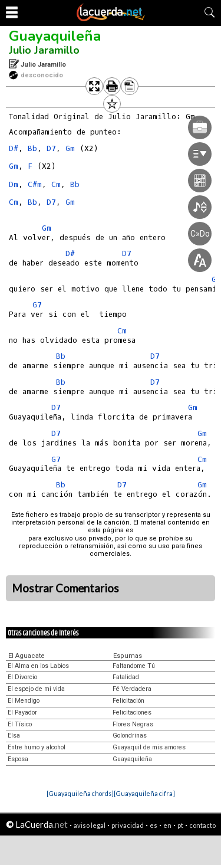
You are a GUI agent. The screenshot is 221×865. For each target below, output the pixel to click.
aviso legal (89, 825)
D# (13, 148)
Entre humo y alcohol (36, 747)
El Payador (22, 712)
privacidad (127, 825)
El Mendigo (23, 701)
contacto (202, 825)
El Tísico (20, 724)
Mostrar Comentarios (65, 588)
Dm (13, 184)
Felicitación (128, 701)
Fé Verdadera (132, 689)
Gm (13, 166)
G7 (37, 305)
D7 (51, 148)
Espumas (127, 656)
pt (180, 825)
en (167, 825)
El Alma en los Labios (38, 666)
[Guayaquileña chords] (80, 793)
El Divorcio (22, 677)
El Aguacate (26, 656)
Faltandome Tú (134, 666)
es (153, 825)
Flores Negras (133, 724)
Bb (32, 148)
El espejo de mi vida (36, 689)
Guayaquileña (55, 36)
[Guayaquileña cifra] (144, 793)
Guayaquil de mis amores (149, 747)
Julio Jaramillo (44, 50)
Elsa (14, 735)
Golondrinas (130, 735)
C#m (35, 184)
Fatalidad (126, 677)
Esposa (18, 759)
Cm (56, 184)
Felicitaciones (132, 712)
